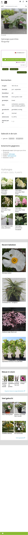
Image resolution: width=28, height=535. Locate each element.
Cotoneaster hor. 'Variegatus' (10, 302)
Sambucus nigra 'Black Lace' (9, 332)
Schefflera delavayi (7, 433)
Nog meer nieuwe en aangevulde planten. (15, 391)
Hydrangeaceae (14, 69)
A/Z (2, 6)
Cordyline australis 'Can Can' (16, 383)
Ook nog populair (20, 438)
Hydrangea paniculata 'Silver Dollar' (20, 192)
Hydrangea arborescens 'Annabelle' (18, 227)
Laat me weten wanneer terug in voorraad (14, 60)
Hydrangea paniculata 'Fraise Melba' (20, 210)
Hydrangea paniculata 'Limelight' (4, 192)
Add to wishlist (20, 62)
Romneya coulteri (6, 273)
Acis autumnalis (18, 433)
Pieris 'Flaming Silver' (7, 414)
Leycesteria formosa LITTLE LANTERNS (12, 361)
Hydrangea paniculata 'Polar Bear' (6, 210)
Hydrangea (5, 69)
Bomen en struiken (22, 72)
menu (2, 2)
